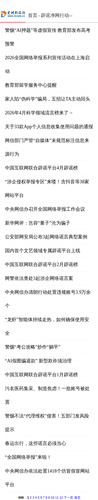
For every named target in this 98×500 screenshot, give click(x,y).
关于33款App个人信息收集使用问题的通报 (49, 126)
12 (61, 497)
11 (57, 497)
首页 (32, 15)
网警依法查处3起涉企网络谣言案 (39, 278)
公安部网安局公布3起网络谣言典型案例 (46, 236)
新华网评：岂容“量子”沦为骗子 (37, 223)
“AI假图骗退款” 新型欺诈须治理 (38, 360)
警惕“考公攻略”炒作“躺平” (32, 347)
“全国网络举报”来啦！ (28, 457)
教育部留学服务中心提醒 (31, 85)
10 (52, 497)
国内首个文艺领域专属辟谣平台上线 (42, 250)
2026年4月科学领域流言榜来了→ (39, 112)
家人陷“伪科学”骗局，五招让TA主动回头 (47, 99)
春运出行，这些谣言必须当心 (35, 443)
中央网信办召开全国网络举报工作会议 (45, 209)
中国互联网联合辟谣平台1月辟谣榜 (41, 374)
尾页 (77, 497)
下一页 (68, 497)
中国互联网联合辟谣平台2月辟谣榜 (41, 264)
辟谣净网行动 (55, 15)
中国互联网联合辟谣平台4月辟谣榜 (41, 167)
